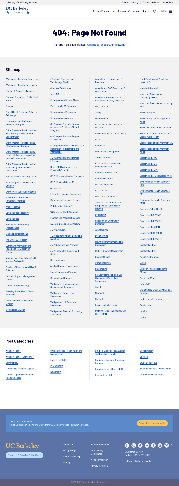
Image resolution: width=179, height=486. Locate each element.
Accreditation (101, 190)
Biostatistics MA (148, 251)
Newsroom (55, 372)
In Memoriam (101, 118)
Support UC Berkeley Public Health (24, 455)
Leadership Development (107, 151)
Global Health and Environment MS (156, 143)
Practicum (100, 145)
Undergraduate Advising (61, 118)
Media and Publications (17, 234)
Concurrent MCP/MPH (151, 233)
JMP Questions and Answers (64, 245)
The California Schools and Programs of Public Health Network (108, 205)
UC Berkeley (21, 2)
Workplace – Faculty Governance (21, 85)
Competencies (57, 260)
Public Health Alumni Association (110, 133)
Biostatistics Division (15, 310)
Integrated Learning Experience (65, 194)
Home (143, 317)
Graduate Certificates (60, 88)
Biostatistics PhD (148, 245)
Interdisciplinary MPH (150, 88)
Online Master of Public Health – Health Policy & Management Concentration (21, 133)
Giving (135, 2)
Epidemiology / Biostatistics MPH (156, 176)
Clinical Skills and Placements (64, 212)
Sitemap (10, 106)
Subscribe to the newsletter (152, 423)
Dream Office (101, 235)
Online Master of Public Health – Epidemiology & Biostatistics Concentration (21, 167)
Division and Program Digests (20, 368)
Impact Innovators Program (63, 272)
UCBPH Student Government (109, 251)
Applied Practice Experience (64, 266)
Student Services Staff (106, 172)
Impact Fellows (13, 206)
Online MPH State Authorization (21, 191)
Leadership (100, 214)
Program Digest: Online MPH (109, 369)
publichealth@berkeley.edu (138, 461)
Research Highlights (104, 375)
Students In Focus (148, 363)
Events (125, 2)
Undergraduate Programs (152, 299)
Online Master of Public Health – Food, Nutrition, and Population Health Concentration (21, 155)
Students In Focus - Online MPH (155, 368)
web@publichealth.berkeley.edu (106, 44)
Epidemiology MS (148, 164)
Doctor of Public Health (151, 209)
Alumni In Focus (13, 351)
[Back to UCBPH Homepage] (17, 11)
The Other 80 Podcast (16, 240)
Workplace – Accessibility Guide (21, 176)
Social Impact (12, 218)
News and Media (148, 278)
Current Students (151, 2)
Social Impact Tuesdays (17, 212)
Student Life (101, 269)
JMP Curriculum (58, 230)
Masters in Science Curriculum (65, 224)
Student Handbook (104, 178)
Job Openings (101, 230)
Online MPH (145, 284)
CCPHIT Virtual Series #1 (62, 182)
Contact (99, 299)
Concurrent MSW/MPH (151, 215)
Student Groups (102, 257)
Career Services (103, 157)
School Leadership (72, 456)
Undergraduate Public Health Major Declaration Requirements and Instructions (67, 148)
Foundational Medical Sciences (65, 218)
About (98, 287)
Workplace (168, 2)
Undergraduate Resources (63, 112)
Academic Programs (150, 257)
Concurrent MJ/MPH (150, 227)
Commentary (12, 363)
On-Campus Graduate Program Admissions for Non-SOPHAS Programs (65, 127)
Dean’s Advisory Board (106, 196)
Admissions (55, 188)
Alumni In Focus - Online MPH (20, 357)
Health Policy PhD (148, 112)
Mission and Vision (104, 184)
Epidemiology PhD (148, 158)
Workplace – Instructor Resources (22, 79)
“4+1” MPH (55, 94)
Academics (145, 305)
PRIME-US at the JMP (61, 206)
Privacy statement (99, 466)
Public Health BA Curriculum (63, 106)
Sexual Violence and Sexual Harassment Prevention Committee (108, 278)
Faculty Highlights (58, 360)
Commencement (103, 263)
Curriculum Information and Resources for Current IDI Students (18, 249)
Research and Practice (61, 278)
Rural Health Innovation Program (65, 200)
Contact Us (68, 444)
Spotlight (144, 357)
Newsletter (100, 293)
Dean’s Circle (101, 106)
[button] (103, 11)
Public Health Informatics (107, 305)
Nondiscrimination (99, 460)
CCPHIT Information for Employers (67, 176)
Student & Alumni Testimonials (20, 91)
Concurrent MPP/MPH (151, 221)
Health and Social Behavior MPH (155, 127)
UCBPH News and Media (152, 374)
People (143, 311)
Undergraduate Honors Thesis (64, 100)
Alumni (98, 139)
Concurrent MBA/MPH (151, 239)
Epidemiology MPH (149, 170)
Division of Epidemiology (17, 285)
